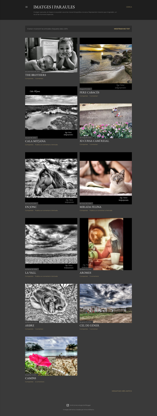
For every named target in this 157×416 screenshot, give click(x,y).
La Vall (30, 272)
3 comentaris (94, 276)
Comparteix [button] (29, 78)
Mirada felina (90, 206)
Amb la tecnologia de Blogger (78, 405)
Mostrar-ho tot (122, 29)
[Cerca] (129, 7)
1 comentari (39, 78)
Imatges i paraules (54, 7)
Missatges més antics (122, 391)
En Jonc (31, 206)
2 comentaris (39, 381)
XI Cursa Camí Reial (94, 141)
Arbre (29, 325)
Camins (30, 378)
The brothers (35, 75)
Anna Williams (89, 409)
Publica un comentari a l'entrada (46, 144)
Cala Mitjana (35, 140)
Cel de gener (89, 325)
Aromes (85, 272)
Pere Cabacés (89, 92)
